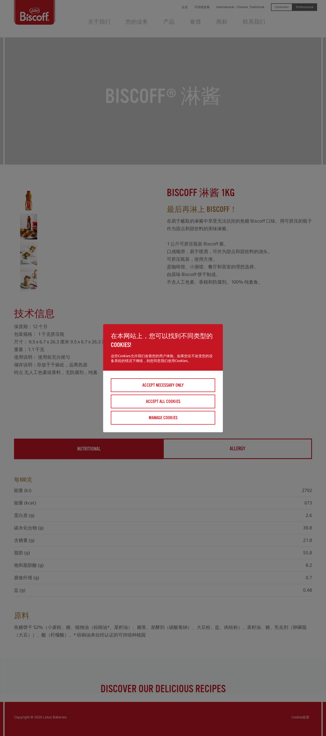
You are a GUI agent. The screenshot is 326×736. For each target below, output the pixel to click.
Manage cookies (163, 417)
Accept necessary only (163, 385)
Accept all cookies (163, 401)
